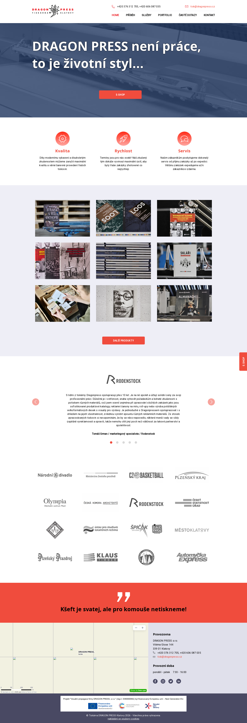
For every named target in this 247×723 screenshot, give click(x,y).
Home (115, 15)
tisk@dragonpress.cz (202, 6)
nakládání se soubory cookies (123, 718)
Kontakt (209, 15)
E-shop (120, 94)
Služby (146, 15)
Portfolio (165, 15)
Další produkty (123, 340)
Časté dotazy (188, 15)
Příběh (130, 15)
